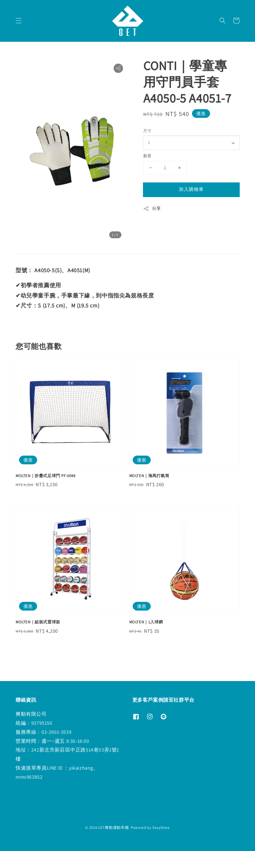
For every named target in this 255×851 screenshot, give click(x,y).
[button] (19, 20)
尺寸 (147, 130)
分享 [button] (152, 208)
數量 (147, 155)
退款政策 (127, 838)
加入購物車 (191, 189)
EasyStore (161, 827)
